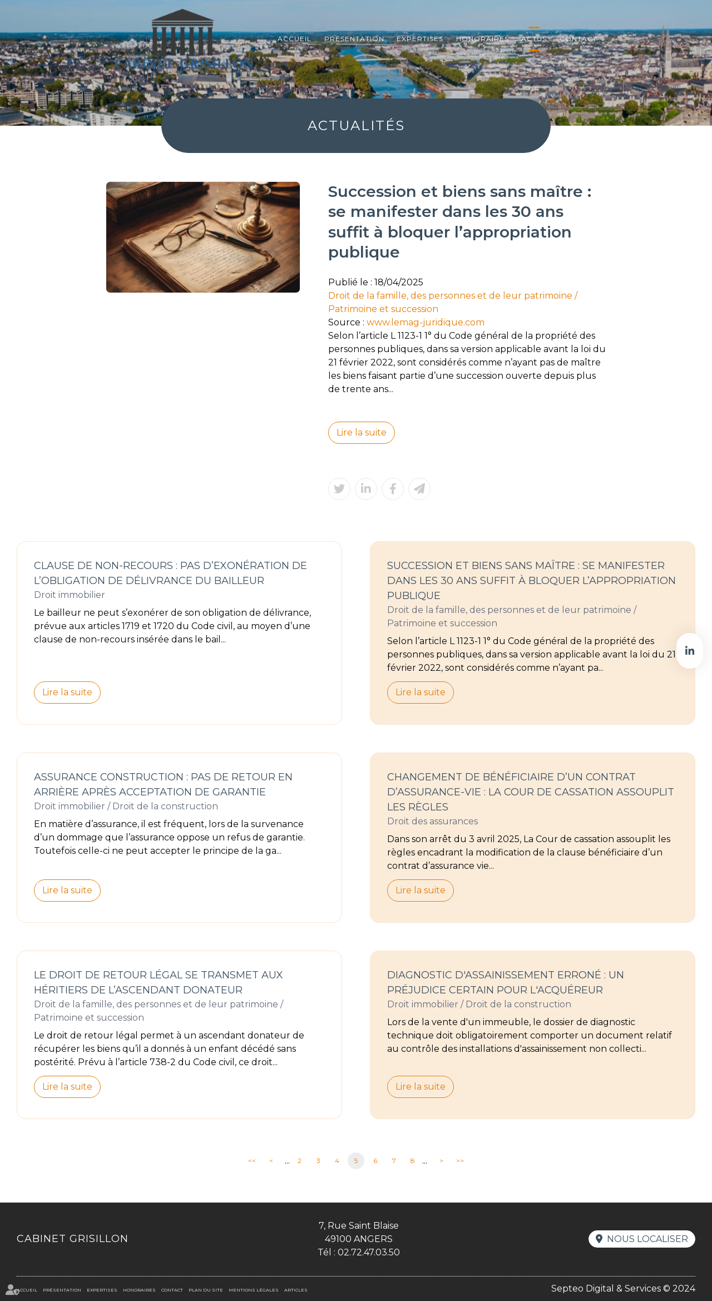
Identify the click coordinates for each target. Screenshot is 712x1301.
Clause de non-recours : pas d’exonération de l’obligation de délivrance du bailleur (170, 573)
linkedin (690, 651)
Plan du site (206, 1290)
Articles (296, 1290)
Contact (578, 38)
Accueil (295, 38)
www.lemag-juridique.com (425, 322)
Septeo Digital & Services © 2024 (623, 1288)
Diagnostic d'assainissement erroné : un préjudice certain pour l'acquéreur (505, 982)
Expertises (420, 38)
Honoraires (482, 38)
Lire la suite (362, 432)
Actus (534, 38)
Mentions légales (254, 1290)
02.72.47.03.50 (369, 1252)
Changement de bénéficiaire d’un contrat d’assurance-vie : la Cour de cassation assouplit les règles (530, 792)
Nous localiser (647, 1239)
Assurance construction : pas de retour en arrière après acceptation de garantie (163, 784)
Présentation (354, 38)
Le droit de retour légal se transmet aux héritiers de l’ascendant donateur (158, 982)
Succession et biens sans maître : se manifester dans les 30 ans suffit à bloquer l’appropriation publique (531, 581)
